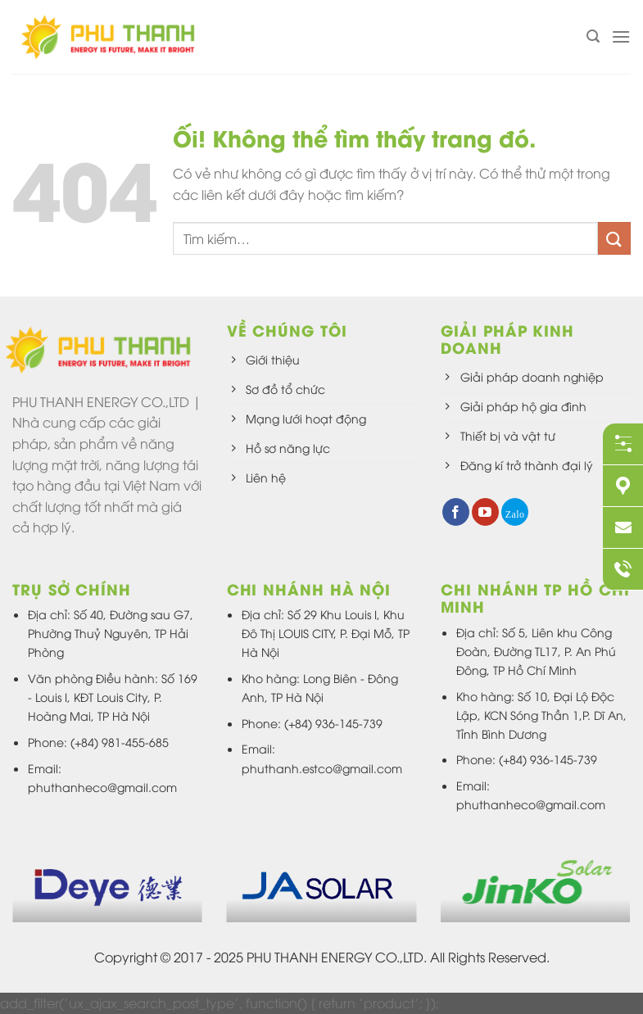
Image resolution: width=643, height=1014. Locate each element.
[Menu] (621, 36)
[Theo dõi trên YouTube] (485, 512)
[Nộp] (614, 238)
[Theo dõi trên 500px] (514, 512)
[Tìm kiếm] (593, 36)
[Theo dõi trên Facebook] (455, 512)
